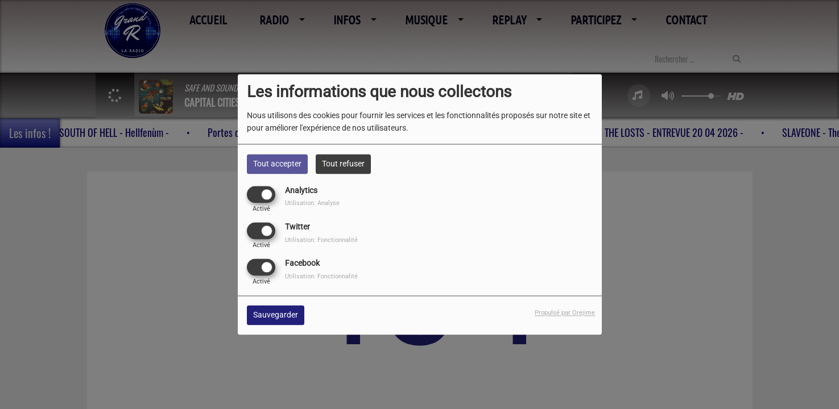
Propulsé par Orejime (565, 313)
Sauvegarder (275, 315)
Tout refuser (343, 163)
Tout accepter (277, 163)
